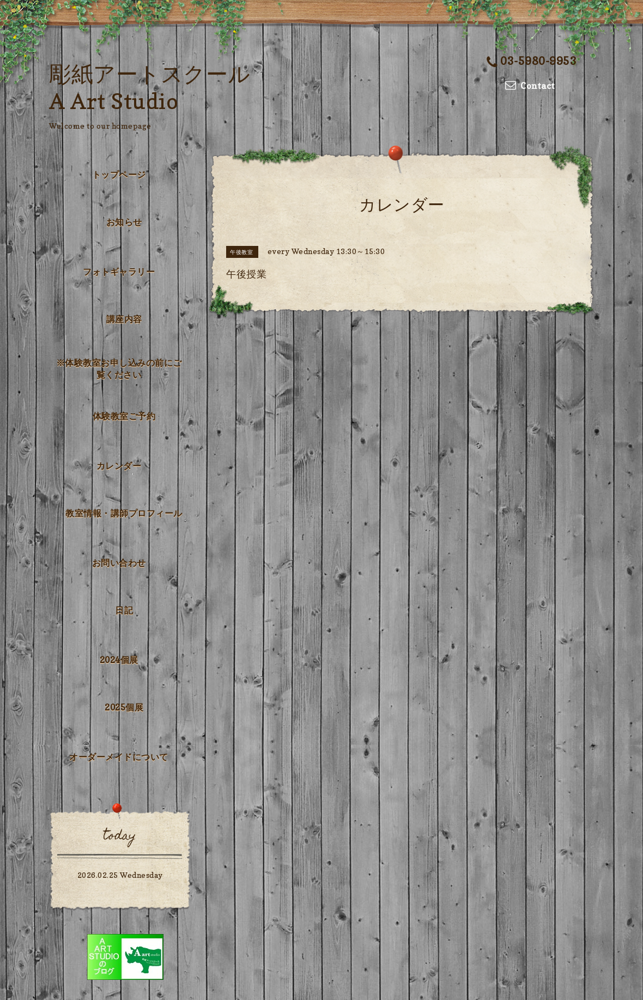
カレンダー (119, 465)
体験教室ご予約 (124, 416)
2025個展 (124, 707)
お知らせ (124, 221)
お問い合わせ (119, 562)
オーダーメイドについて (118, 756)
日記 (124, 610)
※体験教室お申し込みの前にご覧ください (119, 368)
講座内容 (124, 319)
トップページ (119, 174)
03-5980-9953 (532, 61)
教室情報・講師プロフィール (124, 513)
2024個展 (119, 659)
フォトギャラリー (119, 271)
